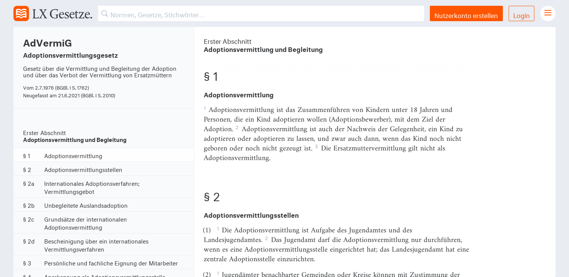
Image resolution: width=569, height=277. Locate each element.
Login (521, 14)
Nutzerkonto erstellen (466, 14)
